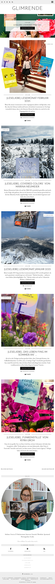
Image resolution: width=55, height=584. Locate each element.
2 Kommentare (27, 285)
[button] (53, 2)
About (50, 577)
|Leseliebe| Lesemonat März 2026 (27, 25)
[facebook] (4, 2)
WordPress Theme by (27, 582)
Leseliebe (27, 94)
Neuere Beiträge (48, 469)
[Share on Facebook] (26, 120)
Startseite (43, 577)
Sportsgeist (27, 565)
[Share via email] (25, 120)
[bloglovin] (7, 2)
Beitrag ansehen (27, 28)
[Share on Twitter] (28, 120)
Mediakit (28, 580)
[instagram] (2, 2)
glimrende (27, 8)
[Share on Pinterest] (30, 120)
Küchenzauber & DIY (27, 560)
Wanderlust (27, 567)
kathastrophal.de (32, 577)
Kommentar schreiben (27, 117)
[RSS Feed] (9, 2)
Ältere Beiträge (7, 469)
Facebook (27, 574)
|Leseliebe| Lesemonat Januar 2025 (27, 269)
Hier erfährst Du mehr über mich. (27, 541)
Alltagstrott (27, 558)
